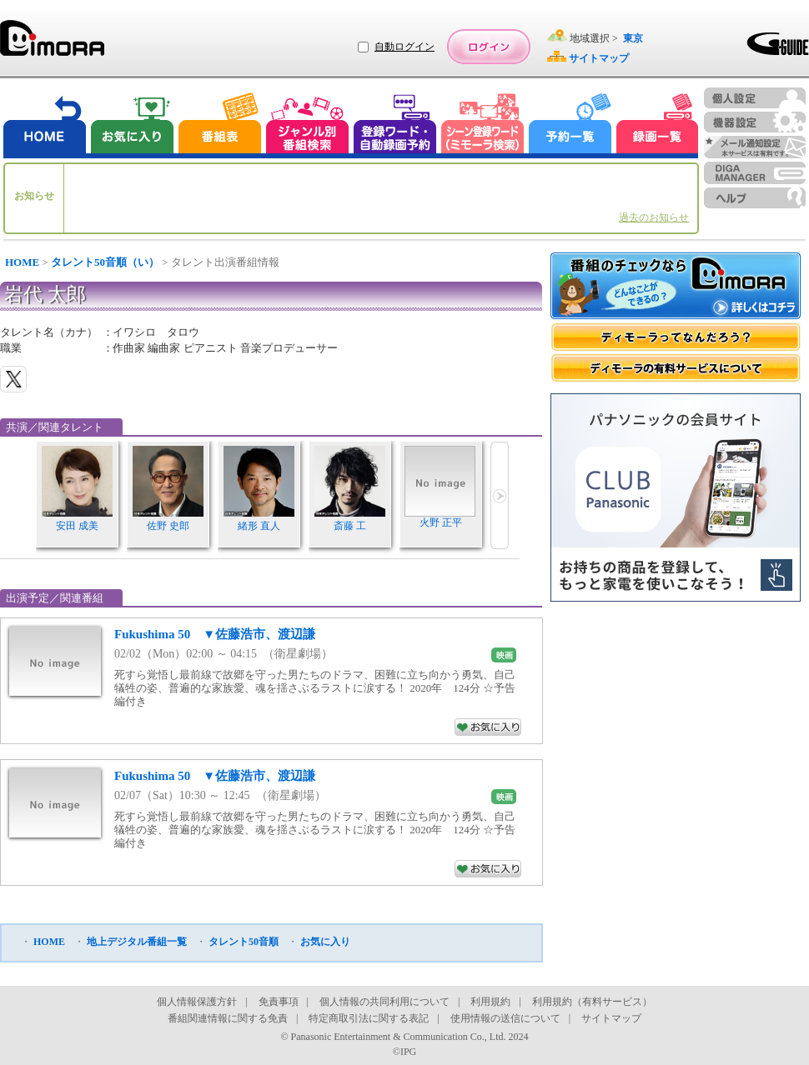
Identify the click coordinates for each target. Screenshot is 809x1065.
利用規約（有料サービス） (592, 1002)
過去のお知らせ (654, 217)
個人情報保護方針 (197, 1002)
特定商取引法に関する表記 (369, 1018)
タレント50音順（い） (105, 262)
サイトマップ (611, 1018)
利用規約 (490, 1002)
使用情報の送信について (505, 1018)
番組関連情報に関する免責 (228, 1018)
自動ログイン (404, 46)
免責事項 (279, 1002)
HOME (22, 262)
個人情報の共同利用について (384, 1002)
